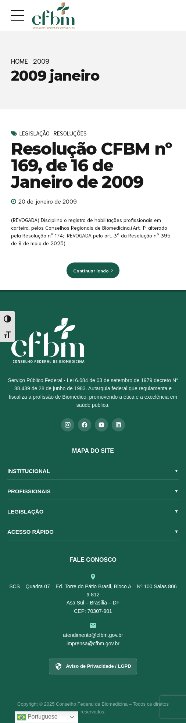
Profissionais (93, 491)
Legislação (34, 133)
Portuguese (37, 717)
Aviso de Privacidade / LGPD (93, 666)
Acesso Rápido (93, 531)
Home (19, 61)
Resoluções (70, 133)
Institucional (93, 471)
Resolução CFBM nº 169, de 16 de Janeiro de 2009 (91, 165)
